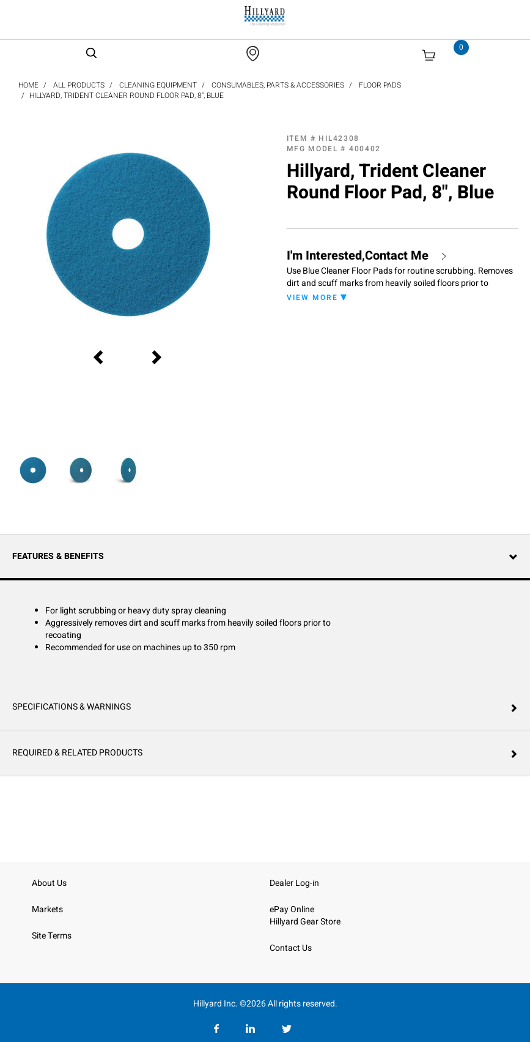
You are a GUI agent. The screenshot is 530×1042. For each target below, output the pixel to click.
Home (28, 85)
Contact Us (291, 948)
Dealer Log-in (294, 883)
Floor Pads (380, 85)
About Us (49, 883)
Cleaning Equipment (158, 85)
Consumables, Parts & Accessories (278, 85)
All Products (79, 85)
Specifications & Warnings (71, 706)
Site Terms (52, 935)
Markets (47, 909)
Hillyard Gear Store (305, 921)
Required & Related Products (77, 752)
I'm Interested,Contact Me (358, 255)
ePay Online (292, 909)
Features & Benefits (58, 556)
